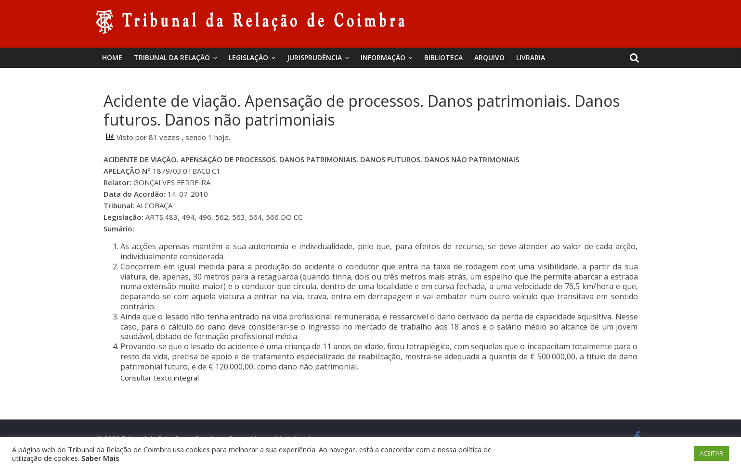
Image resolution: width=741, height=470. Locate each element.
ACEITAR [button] (711, 453)
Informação (383, 57)
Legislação (248, 57)
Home (112, 57)
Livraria (530, 57)
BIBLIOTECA (443, 57)
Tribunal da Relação (172, 57)
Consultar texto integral (159, 377)
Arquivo (489, 57)
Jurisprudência (314, 57)
